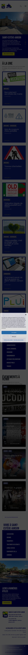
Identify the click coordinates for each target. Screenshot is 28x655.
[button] (26, 314)
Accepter (14, 332)
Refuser (14, 336)
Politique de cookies (8, 339)
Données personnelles (18, 339)
